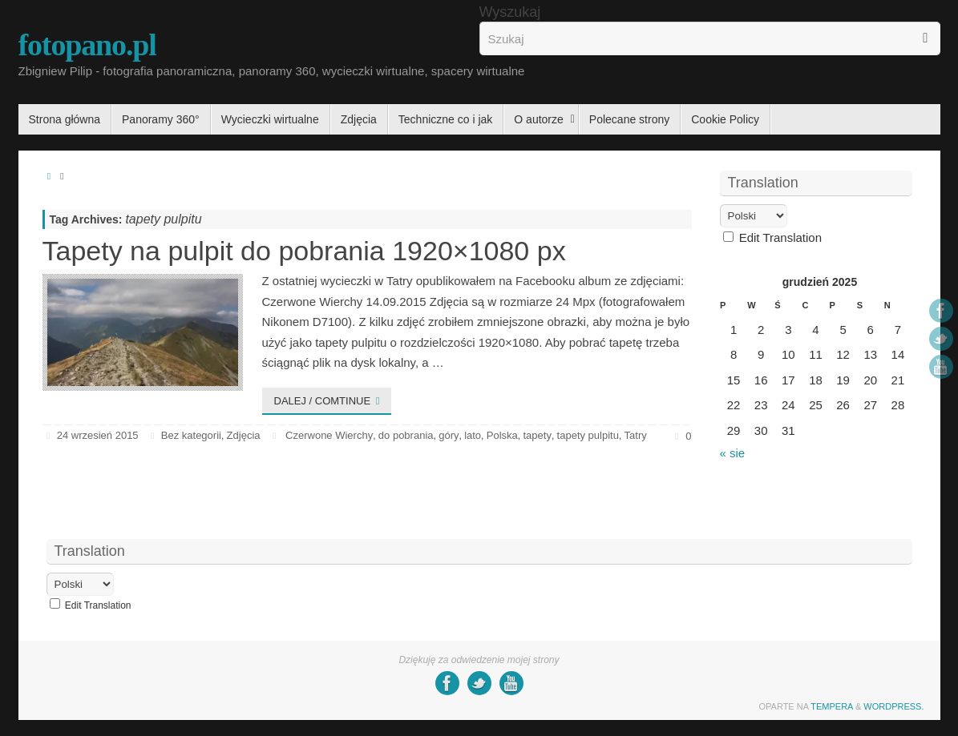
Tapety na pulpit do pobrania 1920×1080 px (304, 250)
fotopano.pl (87, 45)
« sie (733, 453)
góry (449, 435)
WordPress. (893, 706)
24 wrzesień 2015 (98, 435)
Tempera (831, 706)
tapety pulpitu (588, 435)
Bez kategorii (191, 435)
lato (472, 435)
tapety (537, 435)
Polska (502, 435)
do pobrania (406, 435)
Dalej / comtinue (330, 401)
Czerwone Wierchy (329, 435)
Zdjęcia (244, 435)
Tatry (636, 435)
